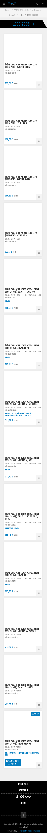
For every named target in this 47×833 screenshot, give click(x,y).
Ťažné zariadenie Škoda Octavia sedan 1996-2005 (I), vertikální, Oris (22, 459)
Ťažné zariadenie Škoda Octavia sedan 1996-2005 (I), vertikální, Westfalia (22, 403)
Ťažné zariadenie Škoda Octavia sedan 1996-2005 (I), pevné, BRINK (22, 346)
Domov (7, 10)
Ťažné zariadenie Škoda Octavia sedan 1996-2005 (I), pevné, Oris (22, 574)
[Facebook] (23, 815)
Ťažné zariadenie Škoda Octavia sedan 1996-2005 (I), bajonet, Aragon (22, 686)
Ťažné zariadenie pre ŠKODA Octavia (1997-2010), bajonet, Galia (21, 65)
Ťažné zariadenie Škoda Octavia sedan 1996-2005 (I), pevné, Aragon (22, 742)
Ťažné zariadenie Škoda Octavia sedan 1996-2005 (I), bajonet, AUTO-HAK (22, 290)
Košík (37, 4)
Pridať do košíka (39, 84)
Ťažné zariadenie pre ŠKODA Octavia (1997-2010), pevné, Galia (21, 122)
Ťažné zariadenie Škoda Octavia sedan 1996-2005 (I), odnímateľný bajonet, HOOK (22, 516)
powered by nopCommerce (29, 831)
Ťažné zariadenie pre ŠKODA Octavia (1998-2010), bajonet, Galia (21, 178)
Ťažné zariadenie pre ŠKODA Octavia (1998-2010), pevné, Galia (21, 234)
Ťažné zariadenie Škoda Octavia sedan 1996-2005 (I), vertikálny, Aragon (22, 630)
